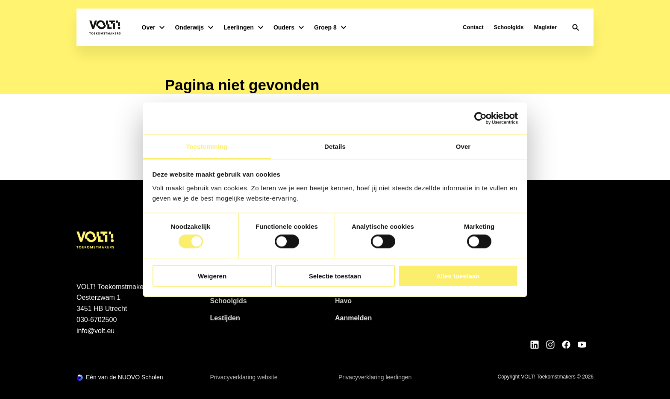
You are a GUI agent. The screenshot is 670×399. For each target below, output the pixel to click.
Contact (473, 27)
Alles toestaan (458, 275)
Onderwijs (194, 27)
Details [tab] (335, 146)
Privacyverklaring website (244, 377)
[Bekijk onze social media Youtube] (582, 344)
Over (153, 27)
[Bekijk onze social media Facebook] (566, 344)
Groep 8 (330, 27)
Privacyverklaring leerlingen (374, 377)
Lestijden (225, 318)
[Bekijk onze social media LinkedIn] (534, 344)
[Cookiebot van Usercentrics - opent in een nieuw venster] (480, 118)
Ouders (288, 27)
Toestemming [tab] (207, 146)
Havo (343, 300)
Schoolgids (508, 27)
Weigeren (212, 275)
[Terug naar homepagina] (104, 27)
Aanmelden (353, 318)
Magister (545, 27)
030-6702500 (96, 319)
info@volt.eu (95, 330)
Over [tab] (463, 146)
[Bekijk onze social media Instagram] (550, 344)
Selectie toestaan (335, 275)
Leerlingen (243, 27)
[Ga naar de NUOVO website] (119, 377)
